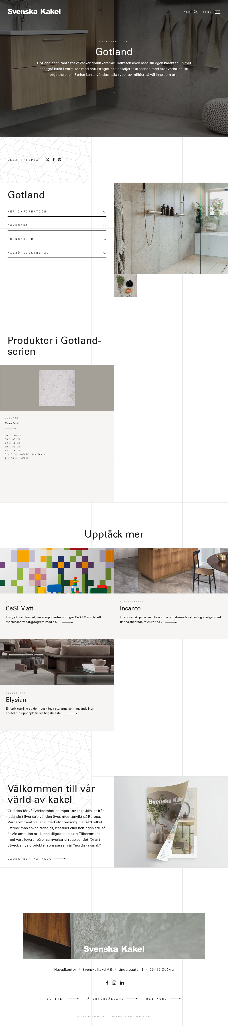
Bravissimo (143, 1016)
